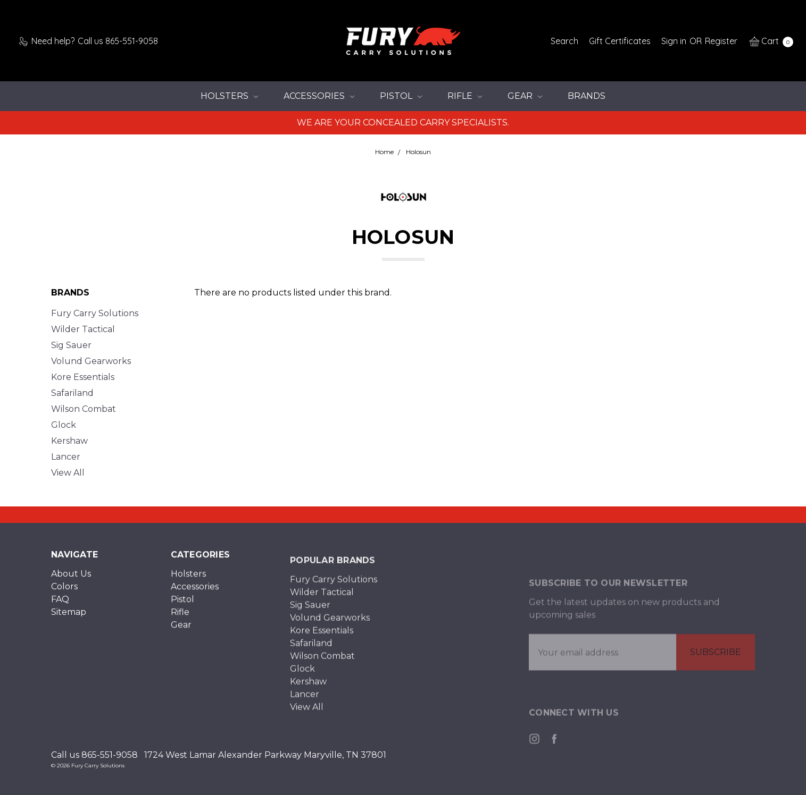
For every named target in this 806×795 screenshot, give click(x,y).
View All (68, 473)
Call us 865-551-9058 (94, 755)
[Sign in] (674, 41)
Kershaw (69, 441)
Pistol (401, 96)
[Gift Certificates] (620, 41)
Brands (586, 96)
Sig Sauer (71, 345)
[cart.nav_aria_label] (768, 41)
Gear (525, 96)
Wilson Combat (83, 409)
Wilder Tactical (83, 329)
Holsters (229, 96)
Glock (63, 425)
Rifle (464, 96)
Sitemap (68, 618)
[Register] (721, 41)
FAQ (60, 605)
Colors (64, 592)
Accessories (319, 96)
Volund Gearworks (91, 361)
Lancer (65, 457)
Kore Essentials (82, 377)
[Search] (564, 41)
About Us (71, 579)
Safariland (72, 393)
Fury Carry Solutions (94, 313)
